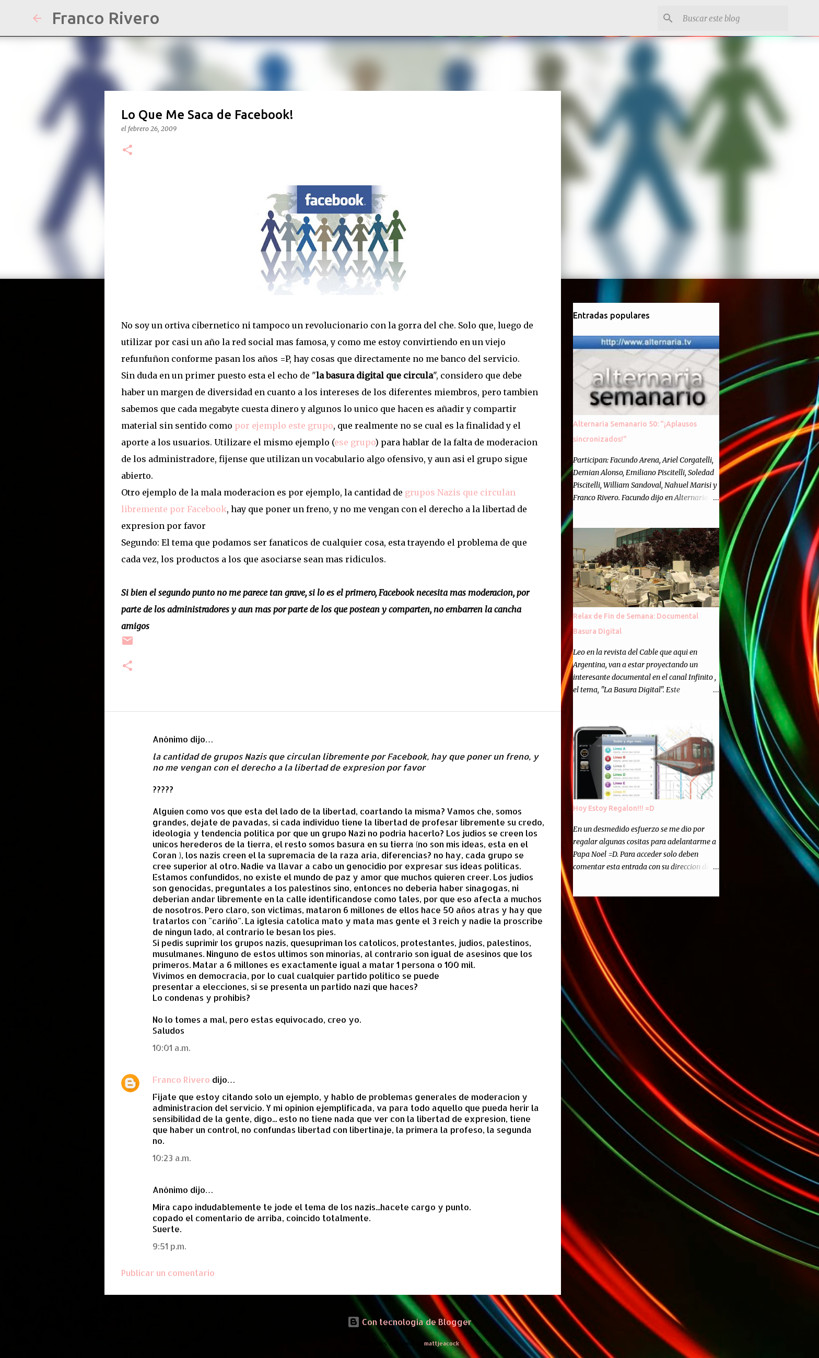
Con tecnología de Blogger (409, 1321)
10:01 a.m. (171, 1047)
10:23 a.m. (172, 1157)
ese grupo (354, 442)
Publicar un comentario (168, 1272)
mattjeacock (441, 1343)
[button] (127, 151)
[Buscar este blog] (733, 18)
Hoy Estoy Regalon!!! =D (613, 808)
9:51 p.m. (169, 1246)
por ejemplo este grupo (284, 425)
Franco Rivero (106, 17)
